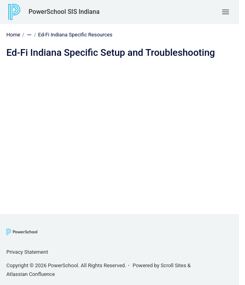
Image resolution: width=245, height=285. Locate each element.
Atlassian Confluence (30, 274)
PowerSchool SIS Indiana (64, 11)
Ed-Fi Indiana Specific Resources (75, 35)
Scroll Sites (173, 265)
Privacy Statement (27, 252)
